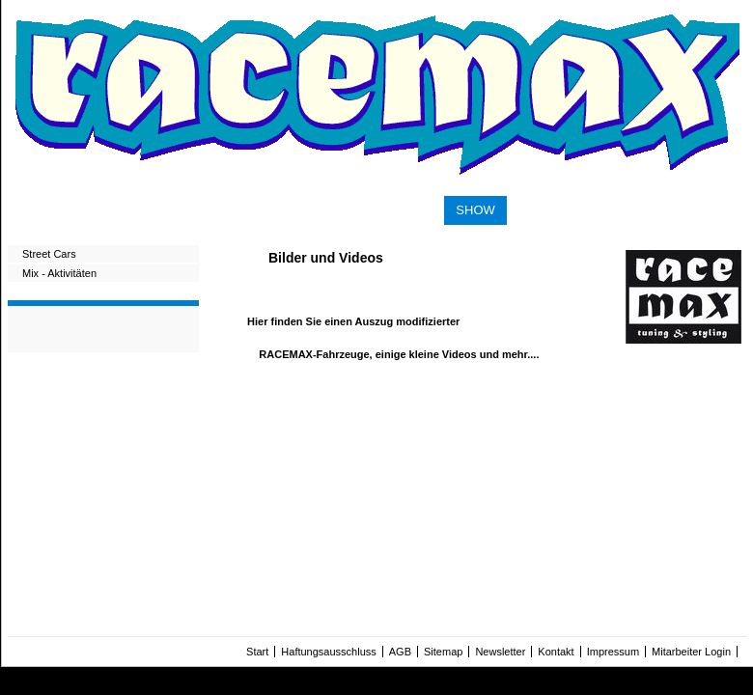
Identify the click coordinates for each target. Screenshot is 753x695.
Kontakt (555, 651)
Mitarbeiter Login (691, 651)
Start (257, 651)
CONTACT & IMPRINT (640, 208)
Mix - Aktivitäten (59, 273)
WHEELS (209, 208)
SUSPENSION (117, 208)
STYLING (406, 208)
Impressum (613, 651)
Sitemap (443, 651)
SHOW (475, 210)
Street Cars (49, 254)
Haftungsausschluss (328, 651)
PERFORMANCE (307, 208)
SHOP (536, 208)
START (33, 208)
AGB (400, 651)
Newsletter (500, 651)
